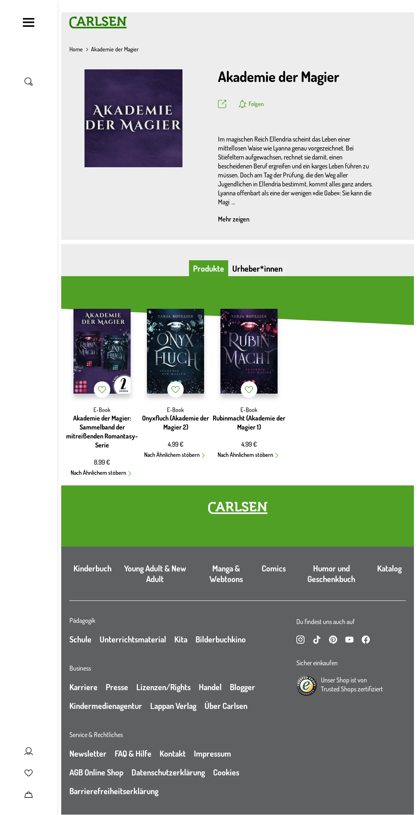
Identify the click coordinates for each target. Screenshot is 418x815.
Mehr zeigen (233, 219)
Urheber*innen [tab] (257, 268)
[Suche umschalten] (28, 81)
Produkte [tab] (208, 268)
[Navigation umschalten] (28, 22)
